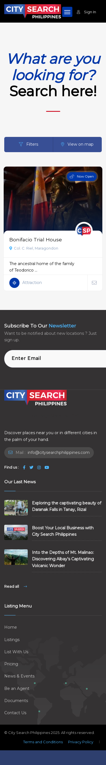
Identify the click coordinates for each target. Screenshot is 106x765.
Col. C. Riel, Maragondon (33, 248)
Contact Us (15, 712)
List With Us (16, 651)
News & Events (19, 676)
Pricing (11, 663)
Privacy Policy (80, 742)
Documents (16, 700)
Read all (15, 586)
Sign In (86, 12)
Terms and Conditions (43, 742)
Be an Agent (16, 688)
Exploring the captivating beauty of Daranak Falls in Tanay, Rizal (66, 506)
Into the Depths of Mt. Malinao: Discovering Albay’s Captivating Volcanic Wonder (63, 559)
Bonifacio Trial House (35, 239)
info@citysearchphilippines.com (58, 452)
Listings (12, 639)
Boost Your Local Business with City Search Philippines (63, 531)
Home (10, 627)
